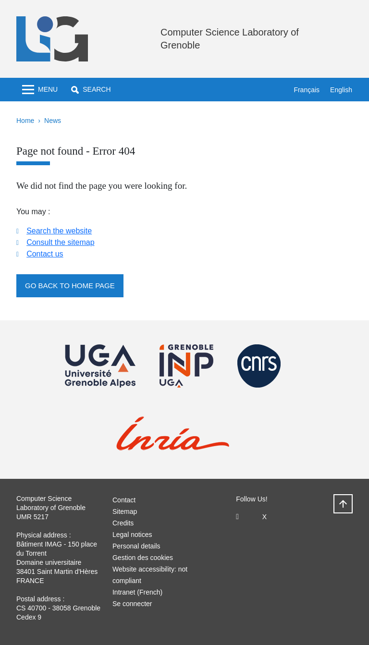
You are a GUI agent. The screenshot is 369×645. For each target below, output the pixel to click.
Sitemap (124, 511)
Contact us (44, 254)
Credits (123, 523)
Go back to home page (70, 285)
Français (307, 90)
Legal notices (132, 534)
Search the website (59, 231)
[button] (90, 89)
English (341, 90)
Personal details (136, 546)
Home (25, 120)
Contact (123, 500)
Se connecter (132, 604)
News (52, 120)
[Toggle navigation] (39, 89)
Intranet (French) (137, 592)
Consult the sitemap (60, 242)
